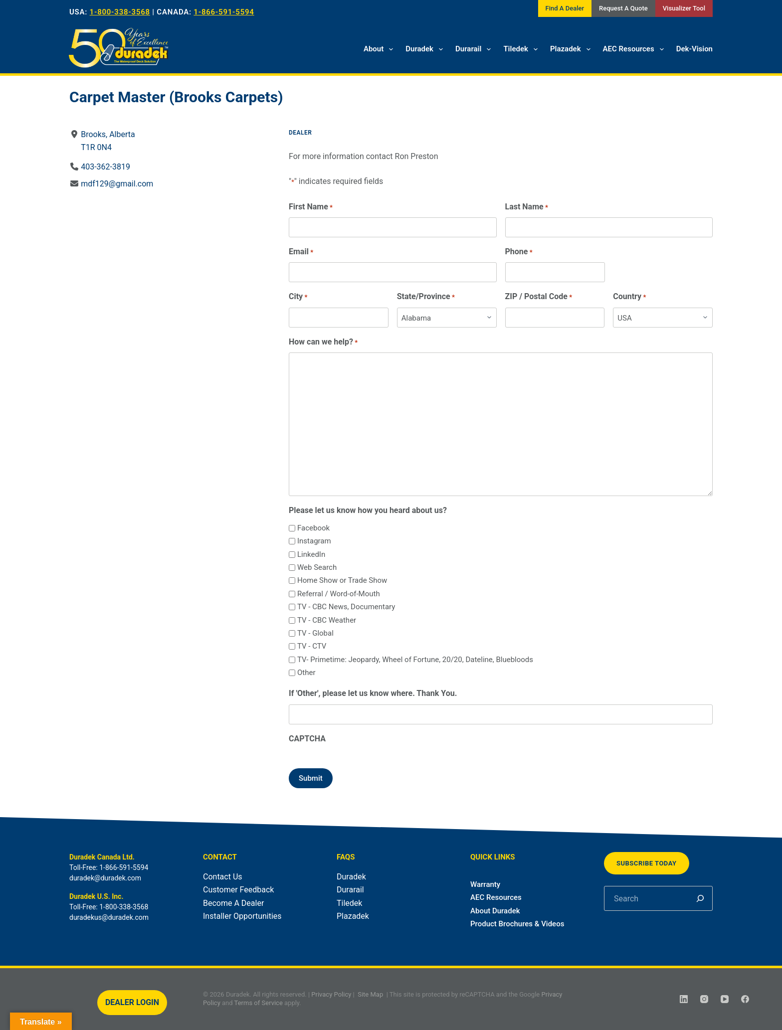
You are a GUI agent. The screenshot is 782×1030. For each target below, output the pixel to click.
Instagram (314, 540)
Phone (519, 252)
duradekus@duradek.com (109, 917)
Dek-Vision (694, 48)
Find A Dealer (565, 8)
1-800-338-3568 (120, 11)
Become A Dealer (233, 903)
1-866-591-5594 (224, 11)
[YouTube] (725, 999)
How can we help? (323, 342)
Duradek (426, 49)
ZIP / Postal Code (539, 297)
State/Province (426, 297)
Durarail (475, 49)
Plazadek (572, 49)
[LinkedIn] (684, 999)
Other (306, 672)
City (298, 297)
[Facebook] (745, 999)
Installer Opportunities (242, 916)
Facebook (313, 527)
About (380, 49)
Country (629, 297)
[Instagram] (704, 999)
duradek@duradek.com (105, 878)
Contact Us (222, 876)
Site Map (370, 994)
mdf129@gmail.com (117, 183)
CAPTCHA (307, 738)
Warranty (485, 884)
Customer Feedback (238, 889)
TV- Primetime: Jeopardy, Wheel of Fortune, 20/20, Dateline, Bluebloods (415, 659)
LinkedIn (311, 554)
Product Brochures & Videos (517, 923)
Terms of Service (258, 1003)
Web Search (317, 567)
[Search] (700, 898)
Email (301, 252)
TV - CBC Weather (326, 620)
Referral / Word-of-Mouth (338, 593)
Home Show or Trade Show (342, 580)
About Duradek (495, 910)
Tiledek (522, 49)
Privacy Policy (331, 994)
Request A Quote (623, 8)
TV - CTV (311, 646)
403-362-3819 (105, 167)
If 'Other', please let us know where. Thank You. (373, 693)
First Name (311, 207)
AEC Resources (635, 49)
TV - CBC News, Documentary (346, 606)
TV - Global (315, 633)
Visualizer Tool (684, 8)
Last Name (526, 207)
